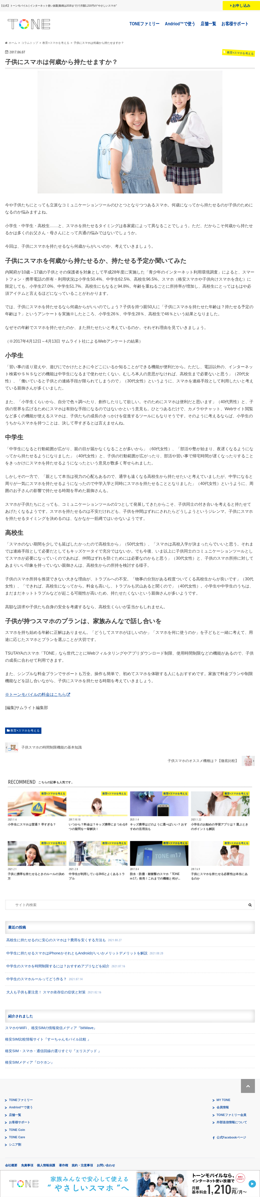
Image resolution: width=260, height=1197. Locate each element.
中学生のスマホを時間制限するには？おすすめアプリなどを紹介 (66, 966)
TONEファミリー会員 (231, 1114)
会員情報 (223, 1107)
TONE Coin (17, 1129)
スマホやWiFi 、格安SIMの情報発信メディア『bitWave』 (51, 1028)
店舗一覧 (208, 24)
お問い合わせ (106, 1165)
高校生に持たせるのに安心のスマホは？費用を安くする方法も (64, 940)
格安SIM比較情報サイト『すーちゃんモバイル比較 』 (48, 1039)
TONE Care (17, 1137)
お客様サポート (235, 24)
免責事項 (27, 1165)
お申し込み (241, 6)
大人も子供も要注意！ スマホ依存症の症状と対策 (54, 992)
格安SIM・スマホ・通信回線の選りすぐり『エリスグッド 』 (53, 1051)
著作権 (63, 1165)
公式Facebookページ (231, 1137)
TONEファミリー (145, 24)
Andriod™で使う (180, 24)
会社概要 (11, 1165)
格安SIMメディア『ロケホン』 (29, 1062)
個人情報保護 (46, 1165)
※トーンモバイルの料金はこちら (35, 694)
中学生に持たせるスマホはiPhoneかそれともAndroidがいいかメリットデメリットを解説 (85, 953)
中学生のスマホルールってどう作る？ (45, 979)
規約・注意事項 (82, 1165)
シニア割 (15, 1144)
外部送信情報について (232, 1122)
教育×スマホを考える (25, 730)
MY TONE (223, 1100)
